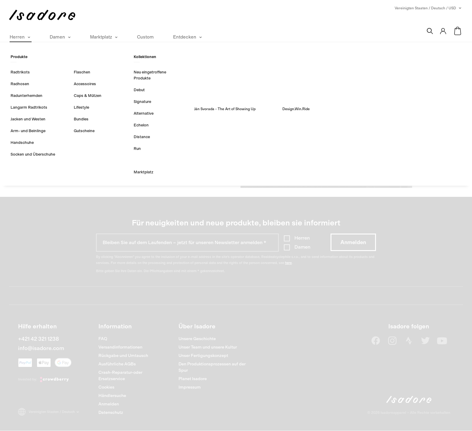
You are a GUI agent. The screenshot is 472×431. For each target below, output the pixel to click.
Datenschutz (110, 412)
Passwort (102, 89)
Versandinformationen (120, 347)
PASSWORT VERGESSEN (118, 128)
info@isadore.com (41, 348)
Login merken (114, 111)
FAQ (102, 338)
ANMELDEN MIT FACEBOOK (134, 165)
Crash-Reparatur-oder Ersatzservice (120, 375)
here (288, 263)
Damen (302, 247)
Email (98, 71)
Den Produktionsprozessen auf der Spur (212, 367)
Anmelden (108, 404)
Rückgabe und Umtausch (123, 355)
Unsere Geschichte (197, 338)
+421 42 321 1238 (38, 339)
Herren (302, 238)
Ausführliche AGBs (117, 364)
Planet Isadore (193, 378)
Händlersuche (112, 395)
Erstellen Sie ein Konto (326, 98)
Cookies (106, 387)
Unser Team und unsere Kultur (208, 347)
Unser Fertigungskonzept (203, 355)
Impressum (190, 387)
